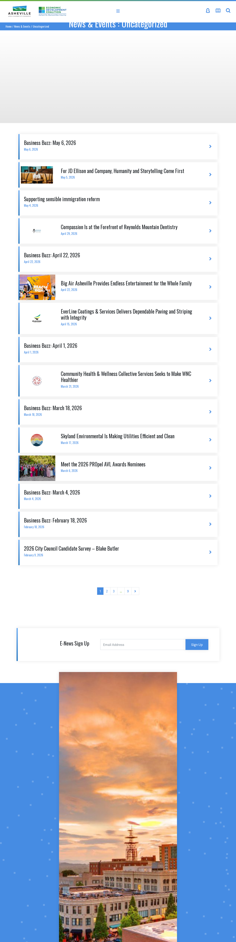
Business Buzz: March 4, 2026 (111, 494)
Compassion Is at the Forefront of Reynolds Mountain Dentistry (129, 229)
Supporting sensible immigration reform (111, 201)
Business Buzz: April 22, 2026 (111, 257)
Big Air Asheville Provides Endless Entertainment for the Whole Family (129, 285)
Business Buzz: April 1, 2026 (111, 348)
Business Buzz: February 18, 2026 (111, 522)
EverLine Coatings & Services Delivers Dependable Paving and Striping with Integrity (129, 317)
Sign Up (197, 644)
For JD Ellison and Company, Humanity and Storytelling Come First (129, 173)
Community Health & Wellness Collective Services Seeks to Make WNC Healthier (129, 379)
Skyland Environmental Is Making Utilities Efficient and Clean (129, 438)
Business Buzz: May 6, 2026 (111, 145)
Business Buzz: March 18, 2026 (111, 410)
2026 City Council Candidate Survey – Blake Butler (111, 551)
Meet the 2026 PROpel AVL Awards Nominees (129, 466)
